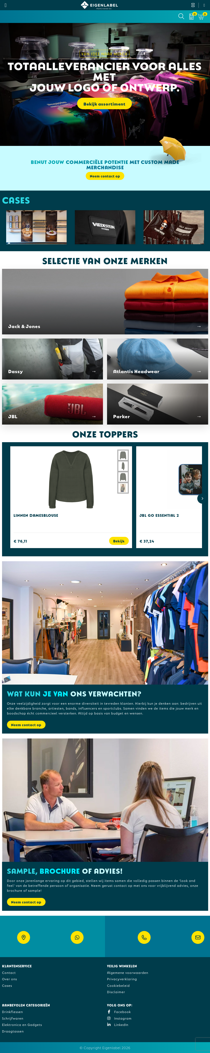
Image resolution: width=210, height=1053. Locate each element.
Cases (7, 985)
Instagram (119, 1018)
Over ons (9, 979)
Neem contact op (105, 176)
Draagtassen (13, 1031)
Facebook (119, 1011)
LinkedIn (117, 1024)
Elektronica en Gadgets (22, 1024)
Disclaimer (116, 991)
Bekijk (119, 540)
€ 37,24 (146, 540)
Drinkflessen (12, 1011)
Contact (9, 972)
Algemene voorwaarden (127, 972)
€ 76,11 (20, 540)
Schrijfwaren (12, 1018)
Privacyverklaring (122, 979)
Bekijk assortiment (104, 103)
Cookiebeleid (118, 985)
